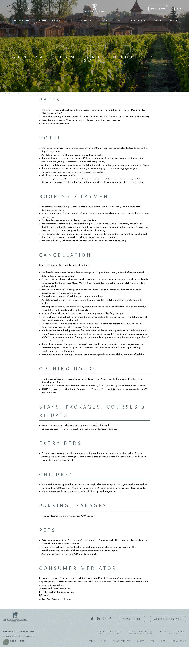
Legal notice (179, 641)
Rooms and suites (20, 20)
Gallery (174, 20)
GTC (163, 641)
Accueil (9, 93)
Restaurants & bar (50, 20)
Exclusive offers (110, 20)
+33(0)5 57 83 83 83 (13, 641)
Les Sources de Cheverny (140, 632)
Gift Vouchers (137, 20)
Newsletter (131, 619)
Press (92, 641)
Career (140, 641)
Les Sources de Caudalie (108, 632)
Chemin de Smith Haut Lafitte (20, 631)
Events (157, 20)
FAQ (153, 641)
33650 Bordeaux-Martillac (18, 636)
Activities (87, 20)
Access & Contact (167, 619)
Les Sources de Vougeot (172, 632)
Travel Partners (122, 641)
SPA (71, 20)
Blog (104, 641)
